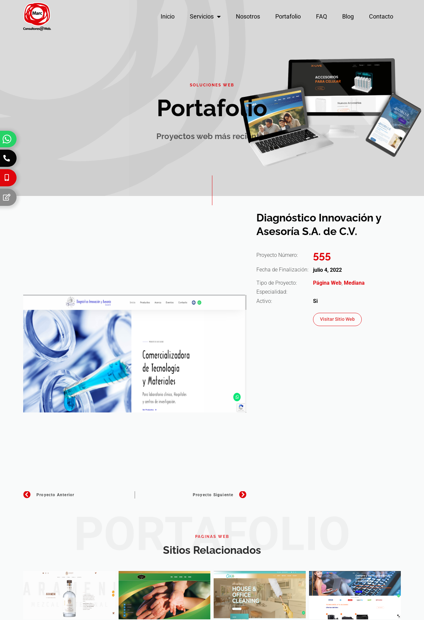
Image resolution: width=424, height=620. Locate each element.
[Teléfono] (6, 158)
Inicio (168, 16)
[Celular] (6, 177)
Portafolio (288, 16)
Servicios (205, 16)
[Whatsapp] (7, 139)
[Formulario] (6, 197)
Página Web (327, 283)
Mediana (354, 283)
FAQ (321, 16)
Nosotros (248, 16)
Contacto (381, 16)
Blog (348, 16)
